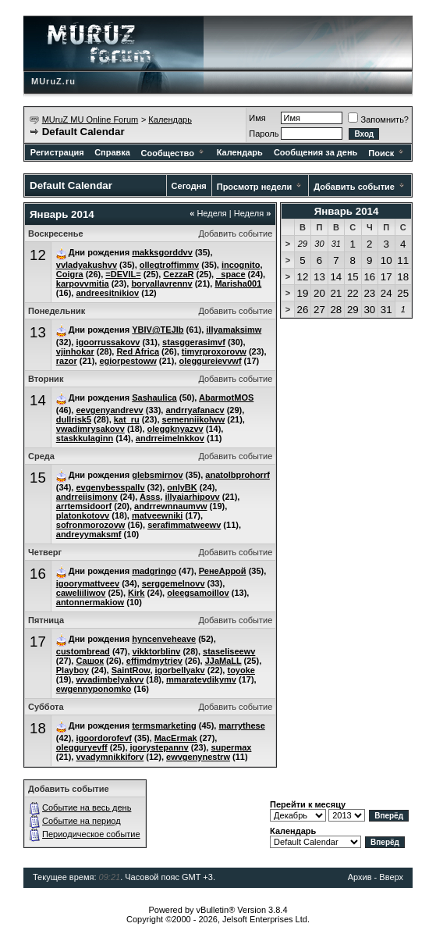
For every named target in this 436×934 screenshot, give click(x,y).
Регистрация (57, 152)
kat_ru (127, 419)
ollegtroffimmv (169, 264)
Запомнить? (378, 119)
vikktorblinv (157, 651)
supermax (231, 747)
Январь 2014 (346, 211)
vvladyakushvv (86, 264)
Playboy (72, 670)
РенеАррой (222, 571)
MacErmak (175, 738)
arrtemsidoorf (84, 506)
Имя (257, 118)
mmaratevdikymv (201, 679)
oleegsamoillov (198, 592)
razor (66, 360)
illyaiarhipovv (192, 496)
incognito (241, 264)
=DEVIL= (122, 274)
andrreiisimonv (87, 496)
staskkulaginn (84, 438)
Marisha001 (237, 283)
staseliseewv (229, 651)
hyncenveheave (164, 638)
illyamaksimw (233, 329)
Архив (360, 877)
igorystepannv (159, 747)
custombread (83, 651)
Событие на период (81, 820)
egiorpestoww (127, 360)
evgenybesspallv (110, 487)
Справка (112, 152)
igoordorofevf (104, 738)
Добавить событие (354, 186)
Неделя (208, 213)
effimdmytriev (154, 660)
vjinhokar (75, 351)
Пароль (263, 133)
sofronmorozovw (91, 524)
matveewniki (157, 515)
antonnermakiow (90, 602)
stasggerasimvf (193, 342)
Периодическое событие (91, 834)
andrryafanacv (194, 410)
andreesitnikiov (107, 293)
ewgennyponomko (94, 688)
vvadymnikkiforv (110, 756)
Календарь (170, 119)
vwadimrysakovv (90, 428)
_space (230, 274)
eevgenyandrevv (109, 410)
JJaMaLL (223, 660)
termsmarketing (164, 725)
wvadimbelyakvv (110, 679)
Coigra (69, 274)
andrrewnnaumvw (170, 506)
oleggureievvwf (210, 360)
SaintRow (131, 670)
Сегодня (189, 186)
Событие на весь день (86, 807)
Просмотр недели (254, 186)
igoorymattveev (87, 583)
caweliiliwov (81, 592)
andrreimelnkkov (170, 438)
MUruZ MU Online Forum (90, 119)
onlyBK (182, 487)
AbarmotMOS (226, 397)
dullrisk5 (73, 419)
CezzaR (178, 274)
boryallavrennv (161, 283)
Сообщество (173, 153)
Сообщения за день (315, 152)
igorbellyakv (180, 670)
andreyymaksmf (89, 534)
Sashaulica (154, 397)
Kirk (136, 592)
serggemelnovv (173, 583)
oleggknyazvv (175, 428)
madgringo (154, 571)
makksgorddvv (162, 252)
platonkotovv (82, 515)
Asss (150, 496)
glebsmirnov (157, 474)
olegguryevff (82, 747)
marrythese (241, 725)
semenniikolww (193, 419)
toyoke (240, 670)
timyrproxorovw (214, 351)
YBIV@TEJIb (157, 329)
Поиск (387, 153)
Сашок (90, 660)
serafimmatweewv (184, 524)
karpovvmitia (82, 283)
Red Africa (137, 351)
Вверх (391, 877)
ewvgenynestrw (198, 756)
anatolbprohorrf (237, 474)
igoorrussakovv (108, 342)
